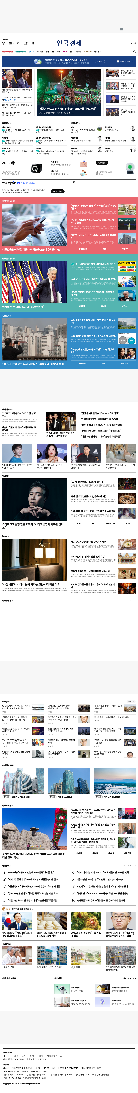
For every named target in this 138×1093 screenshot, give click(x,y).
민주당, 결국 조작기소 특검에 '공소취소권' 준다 (128, 73)
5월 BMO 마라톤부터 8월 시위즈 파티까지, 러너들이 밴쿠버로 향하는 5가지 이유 (93, 841)
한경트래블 (6, 805)
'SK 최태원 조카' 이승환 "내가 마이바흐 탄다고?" (17, 466)
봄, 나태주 (75, 967)
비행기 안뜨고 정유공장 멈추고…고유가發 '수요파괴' (67, 109)
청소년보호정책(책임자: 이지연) (91, 1068)
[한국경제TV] (11, 43)
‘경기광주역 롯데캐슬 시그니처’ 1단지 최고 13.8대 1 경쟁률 (107, 730)
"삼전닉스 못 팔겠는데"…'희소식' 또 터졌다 (100, 413)
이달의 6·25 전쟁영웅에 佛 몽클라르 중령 (16, 753)
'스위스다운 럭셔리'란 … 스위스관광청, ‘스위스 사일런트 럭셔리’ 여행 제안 (93, 811)
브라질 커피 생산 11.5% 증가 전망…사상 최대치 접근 (17, 130)
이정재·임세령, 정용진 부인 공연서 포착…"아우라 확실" (60, 434)
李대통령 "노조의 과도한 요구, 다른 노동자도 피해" (128, 99)
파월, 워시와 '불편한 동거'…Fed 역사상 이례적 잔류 (17, 90)
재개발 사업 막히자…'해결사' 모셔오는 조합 (108, 707)
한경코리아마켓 (7, 51)
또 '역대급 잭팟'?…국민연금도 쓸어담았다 (99, 419)
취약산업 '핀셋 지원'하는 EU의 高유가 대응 (83, 130)
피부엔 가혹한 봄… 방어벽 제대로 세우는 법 (90, 571)
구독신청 (15, 1056)
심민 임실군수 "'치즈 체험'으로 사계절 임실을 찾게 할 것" (17, 934)
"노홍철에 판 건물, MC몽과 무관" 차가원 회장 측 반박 (92, 351)
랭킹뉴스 (6, 865)
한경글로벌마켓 (20, 51)
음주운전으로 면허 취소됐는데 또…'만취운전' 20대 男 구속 (14, 718)
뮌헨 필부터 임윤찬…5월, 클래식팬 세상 (89, 496)
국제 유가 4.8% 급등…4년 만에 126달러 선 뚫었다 (93, 279)
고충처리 (23, 1056)
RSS (53, 1068)
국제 (58, 51)
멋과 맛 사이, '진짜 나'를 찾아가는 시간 (88, 541)
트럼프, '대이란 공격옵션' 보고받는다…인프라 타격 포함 (92, 294)
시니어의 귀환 (8, 967)
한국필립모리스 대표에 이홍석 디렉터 (61, 741)
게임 (70, 51)
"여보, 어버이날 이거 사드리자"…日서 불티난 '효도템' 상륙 (103, 872)
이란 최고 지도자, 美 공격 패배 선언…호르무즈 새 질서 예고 (128, 86)
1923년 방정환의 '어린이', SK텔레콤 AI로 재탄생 (62, 753)
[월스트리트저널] (18, 43)
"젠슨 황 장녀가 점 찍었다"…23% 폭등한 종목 (101, 425)
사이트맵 (37, 1068)
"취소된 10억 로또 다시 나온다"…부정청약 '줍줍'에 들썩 (33, 364)
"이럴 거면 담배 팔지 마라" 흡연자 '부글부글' (101, 436)
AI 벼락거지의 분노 (111, 129)
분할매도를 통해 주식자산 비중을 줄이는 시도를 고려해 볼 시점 (17, 141)
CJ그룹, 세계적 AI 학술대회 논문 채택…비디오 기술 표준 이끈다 (16, 707)
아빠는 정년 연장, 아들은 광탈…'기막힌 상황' (101, 430)
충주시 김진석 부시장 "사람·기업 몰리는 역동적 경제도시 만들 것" (120, 934)
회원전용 (6, 122)
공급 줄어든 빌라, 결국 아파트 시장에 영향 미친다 (120, 969)
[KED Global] (26, 43)
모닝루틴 (78, 51)
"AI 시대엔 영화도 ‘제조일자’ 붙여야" (87, 481)
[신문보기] (3, 43)
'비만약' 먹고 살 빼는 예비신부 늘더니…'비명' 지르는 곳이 (102, 886)
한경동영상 (6, 600)
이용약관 (61, 1068)
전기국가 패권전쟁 (107, 797)
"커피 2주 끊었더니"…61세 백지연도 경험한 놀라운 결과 (33, 879)
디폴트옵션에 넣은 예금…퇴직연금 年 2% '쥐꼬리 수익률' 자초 (17, 106)
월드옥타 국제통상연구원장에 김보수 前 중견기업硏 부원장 (62, 718)
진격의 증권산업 (60, 797)
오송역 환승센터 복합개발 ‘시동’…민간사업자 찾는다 (62, 730)
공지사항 (58, 978)
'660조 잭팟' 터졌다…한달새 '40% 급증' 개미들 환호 (31, 872)
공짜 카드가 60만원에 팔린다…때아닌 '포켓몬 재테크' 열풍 (61, 707)
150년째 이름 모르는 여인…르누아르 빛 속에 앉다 (93, 511)
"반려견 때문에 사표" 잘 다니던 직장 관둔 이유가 (120, 466)
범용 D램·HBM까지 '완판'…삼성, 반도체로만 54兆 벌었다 (16, 113)
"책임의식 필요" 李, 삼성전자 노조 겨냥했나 (17, 98)
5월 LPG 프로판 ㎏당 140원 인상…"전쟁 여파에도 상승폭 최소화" (15, 743)
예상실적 (82, 306)
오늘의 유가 (5, 148)
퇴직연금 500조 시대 (16, 797)
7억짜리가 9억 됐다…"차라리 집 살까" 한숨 (19, 415)
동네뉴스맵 (82, 363)
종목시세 (103, 306)
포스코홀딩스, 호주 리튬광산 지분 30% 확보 (112, 717)
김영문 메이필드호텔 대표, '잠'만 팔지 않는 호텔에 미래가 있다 (93, 826)
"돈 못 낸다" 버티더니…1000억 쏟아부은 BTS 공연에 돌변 (102, 893)
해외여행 (111, 853)
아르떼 (5, 475)
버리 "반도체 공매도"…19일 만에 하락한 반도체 (51, 141)
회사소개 (6, 1056)
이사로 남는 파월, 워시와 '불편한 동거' (23, 306)
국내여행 (95, 853)
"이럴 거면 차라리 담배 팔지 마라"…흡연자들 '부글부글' (32, 900)
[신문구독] (33, 43)
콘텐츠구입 (19, 1068)
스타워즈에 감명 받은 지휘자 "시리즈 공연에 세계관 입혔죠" (32, 525)
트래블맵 (79, 853)
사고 (134, 978)
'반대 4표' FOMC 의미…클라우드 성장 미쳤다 (51, 130)
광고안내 (32, 1056)
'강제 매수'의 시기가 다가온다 (49, 967)
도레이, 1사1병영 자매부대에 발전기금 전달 (108, 741)
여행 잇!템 (127, 853)
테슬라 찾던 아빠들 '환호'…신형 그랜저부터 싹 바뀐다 (100, 879)
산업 (52, 51)
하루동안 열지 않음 (125, 61)
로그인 (133, 43)
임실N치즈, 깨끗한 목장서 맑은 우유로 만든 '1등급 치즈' (51, 934)
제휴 (13, 1068)
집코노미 (31, 51)
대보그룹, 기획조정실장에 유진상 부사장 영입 (107, 753)
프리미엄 (88, 51)
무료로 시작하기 (58, 191)
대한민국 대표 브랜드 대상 (22, 908)
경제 (47, 51)
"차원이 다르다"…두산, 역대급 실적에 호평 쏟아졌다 (93, 236)
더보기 (96, 52)
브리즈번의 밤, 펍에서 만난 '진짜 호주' (88, 556)
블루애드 (41, 1056)
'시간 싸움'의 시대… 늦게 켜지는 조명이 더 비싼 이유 (31, 584)
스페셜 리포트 (8, 765)
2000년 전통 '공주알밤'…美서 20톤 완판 (86, 934)
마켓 (125, 249)
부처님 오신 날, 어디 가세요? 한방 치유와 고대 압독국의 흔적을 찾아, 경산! (33, 855)
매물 (103, 363)
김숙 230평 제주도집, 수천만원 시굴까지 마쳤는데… (51, 466)
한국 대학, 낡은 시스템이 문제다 (116, 140)
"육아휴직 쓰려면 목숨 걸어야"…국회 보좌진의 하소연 (83, 152)
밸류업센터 (124, 363)
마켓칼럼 (5, 138)
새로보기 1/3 (131, 701)
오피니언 (40, 51)
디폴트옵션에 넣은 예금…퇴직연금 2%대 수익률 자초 (31, 249)
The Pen (6, 943)
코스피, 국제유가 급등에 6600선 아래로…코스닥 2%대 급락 (92, 222)
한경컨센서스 (83, 249)
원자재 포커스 (6, 127)
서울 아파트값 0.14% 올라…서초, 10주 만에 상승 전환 (93, 321)
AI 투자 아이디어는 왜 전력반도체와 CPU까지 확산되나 (50, 152)
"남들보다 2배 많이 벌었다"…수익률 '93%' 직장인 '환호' (93, 207)
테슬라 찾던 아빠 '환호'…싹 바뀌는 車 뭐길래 (19, 429)
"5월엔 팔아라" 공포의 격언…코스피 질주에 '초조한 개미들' (34, 886)
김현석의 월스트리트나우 (43, 127)
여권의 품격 (109, 151)
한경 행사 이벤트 (9, 978)
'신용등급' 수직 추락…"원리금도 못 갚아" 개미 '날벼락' (101, 900)
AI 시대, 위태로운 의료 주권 (81, 140)
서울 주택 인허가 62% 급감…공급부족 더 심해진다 (93, 336)
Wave (65, 51)
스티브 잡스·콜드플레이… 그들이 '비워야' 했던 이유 (93, 586)
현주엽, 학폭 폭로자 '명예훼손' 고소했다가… (85, 466)
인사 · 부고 (127, 978)
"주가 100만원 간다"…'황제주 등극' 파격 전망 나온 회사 (32, 893)
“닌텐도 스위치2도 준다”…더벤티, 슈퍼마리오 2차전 (16, 730)
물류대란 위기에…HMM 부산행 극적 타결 (128, 112)
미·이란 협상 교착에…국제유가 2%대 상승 (17, 152)
